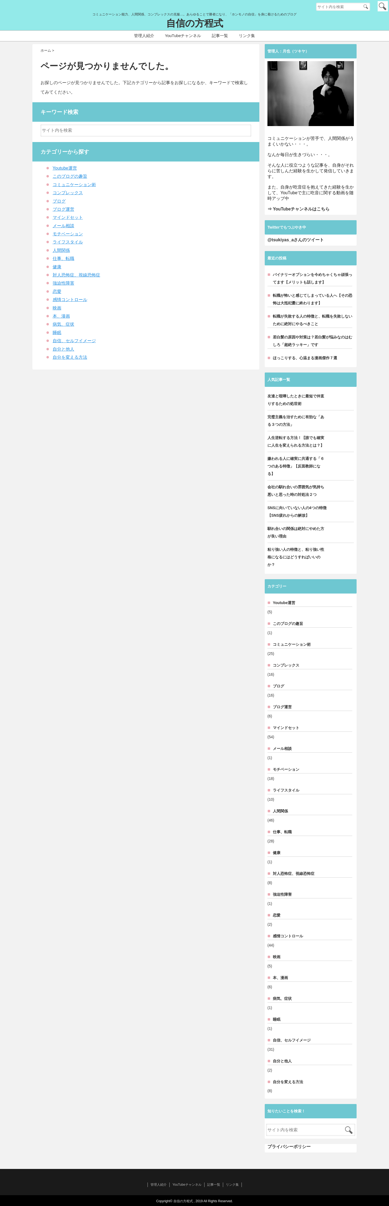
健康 (57, 267)
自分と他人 (63, 349)
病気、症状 (63, 324)
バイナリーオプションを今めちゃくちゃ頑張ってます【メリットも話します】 (312, 278)
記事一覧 (220, 35)
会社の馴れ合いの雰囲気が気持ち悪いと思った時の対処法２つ (295, 491)
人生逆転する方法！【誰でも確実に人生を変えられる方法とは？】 (295, 441)
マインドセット (68, 217)
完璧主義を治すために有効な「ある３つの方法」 (295, 421)
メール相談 (63, 225)
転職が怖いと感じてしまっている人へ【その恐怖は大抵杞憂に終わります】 (312, 299)
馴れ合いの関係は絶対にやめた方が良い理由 (295, 532)
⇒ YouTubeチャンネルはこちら (298, 209)
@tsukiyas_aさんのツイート (295, 240)
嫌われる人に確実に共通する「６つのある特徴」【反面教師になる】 (295, 466)
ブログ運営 (63, 209)
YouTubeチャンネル (183, 35)
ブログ (59, 201)
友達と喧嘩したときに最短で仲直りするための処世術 (295, 400)
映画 (57, 308)
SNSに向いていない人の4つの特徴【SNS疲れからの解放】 (297, 512)
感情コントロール (70, 299)
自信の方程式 (194, 23)
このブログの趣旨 (70, 176)
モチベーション (68, 234)
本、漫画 (61, 316)
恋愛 (57, 291)
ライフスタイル (68, 242)
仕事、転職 (63, 258)
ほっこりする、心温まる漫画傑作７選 (305, 358)
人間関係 (61, 250)
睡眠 (57, 332)
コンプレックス (68, 192)
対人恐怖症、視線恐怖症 (76, 275)
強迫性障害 (63, 283)
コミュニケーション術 (74, 184)
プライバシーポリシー (289, 1146)
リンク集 (247, 35)
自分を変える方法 (70, 357)
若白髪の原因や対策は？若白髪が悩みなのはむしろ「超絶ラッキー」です (312, 341)
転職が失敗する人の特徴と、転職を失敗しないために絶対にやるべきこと (312, 320)
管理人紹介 (144, 35)
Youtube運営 (65, 168)
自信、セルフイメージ (74, 340)
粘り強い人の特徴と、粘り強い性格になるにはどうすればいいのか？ (295, 557)
